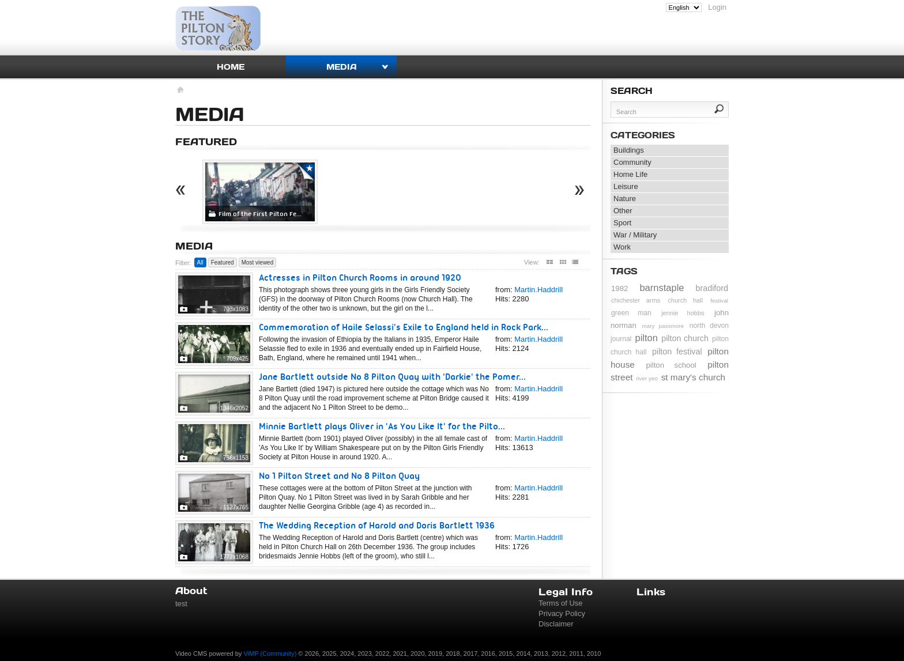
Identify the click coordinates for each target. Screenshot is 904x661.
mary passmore (663, 326)
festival (719, 300)
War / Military (635, 235)
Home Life (630, 174)
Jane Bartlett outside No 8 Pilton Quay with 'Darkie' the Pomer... (392, 377)
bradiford (712, 288)
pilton (646, 338)
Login (717, 7)
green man (631, 313)
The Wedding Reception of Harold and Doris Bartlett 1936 (377, 525)
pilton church (685, 338)
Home (230, 66)
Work (622, 247)
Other (622, 210)
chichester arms (635, 300)
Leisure (625, 186)
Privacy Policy (561, 613)
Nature (624, 198)
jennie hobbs (682, 312)
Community (632, 162)
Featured (222, 262)
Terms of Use (560, 603)
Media (341, 66)
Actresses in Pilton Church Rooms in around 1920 (360, 277)
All (200, 262)
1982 (619, 288)
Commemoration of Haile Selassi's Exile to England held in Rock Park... (403, 327)
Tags (624, 271)
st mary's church (693, 377)
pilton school (671, 365)
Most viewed (258, 262)
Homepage (179, 91)
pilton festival (677, 351)
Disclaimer (556, 624)
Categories (643, 135)
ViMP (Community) (269, 653)
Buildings (628, 150)
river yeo (647, 378)
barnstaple (661, 287)
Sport (622, 222)
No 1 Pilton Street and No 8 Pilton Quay (339, 476)
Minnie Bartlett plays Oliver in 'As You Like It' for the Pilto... (382, 426)
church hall (685, 300)
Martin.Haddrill (538, 289)
